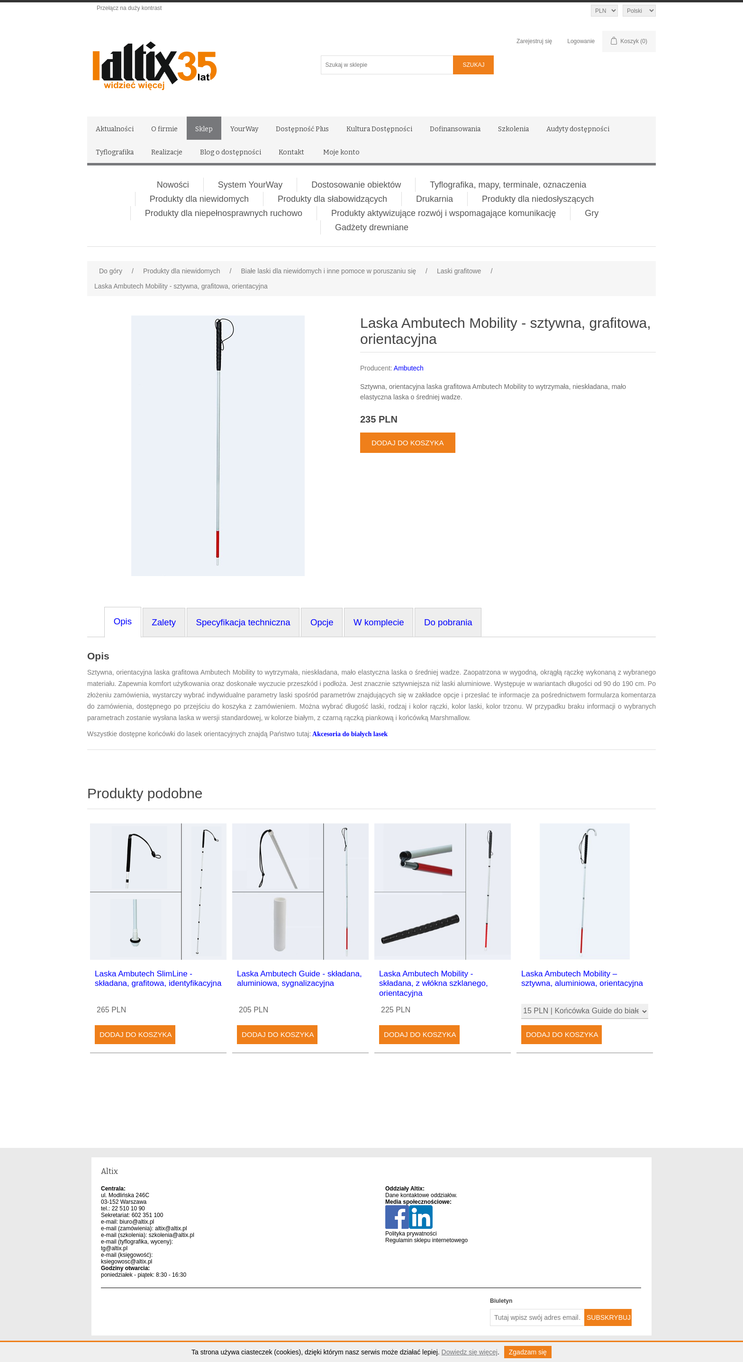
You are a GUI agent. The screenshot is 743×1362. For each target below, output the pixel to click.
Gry (591, 213)
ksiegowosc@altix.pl (126, 1261)
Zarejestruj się (534, 41)
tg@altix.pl (114, 1248)
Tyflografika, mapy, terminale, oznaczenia (508, 184)
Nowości (173, 184)
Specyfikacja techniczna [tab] (243, 622)
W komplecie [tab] (378, 622)
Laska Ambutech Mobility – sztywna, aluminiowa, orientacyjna (582, 978)
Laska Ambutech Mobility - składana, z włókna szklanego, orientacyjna (433, 983)
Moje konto (341, 152)
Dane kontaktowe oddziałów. (421, 1195)
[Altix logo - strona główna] (195, 62)
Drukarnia (434, 199)
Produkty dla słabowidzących (332, 199)
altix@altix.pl (171, 1228)
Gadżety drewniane (371, 227)
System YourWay (250, 184)
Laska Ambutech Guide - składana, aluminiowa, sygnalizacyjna (299, 978)
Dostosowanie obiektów (356, 184)
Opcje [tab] (322, 622)
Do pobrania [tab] (448, 622)
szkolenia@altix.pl (171, 1235)
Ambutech (409, 368)
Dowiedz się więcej (470, 1352)
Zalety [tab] (164, 622)
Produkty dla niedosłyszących (538, 199)
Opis (98, 655)
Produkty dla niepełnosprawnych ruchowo (223, 213)
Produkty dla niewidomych (199, 199)
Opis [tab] (123, 621)
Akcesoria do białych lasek (350, 734)
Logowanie (581, 41)
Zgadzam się (528, 1352)
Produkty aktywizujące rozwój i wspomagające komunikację (443, 213)
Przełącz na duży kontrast (129, 8)
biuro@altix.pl (136, 1221)
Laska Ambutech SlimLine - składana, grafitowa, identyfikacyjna (158, 978)
